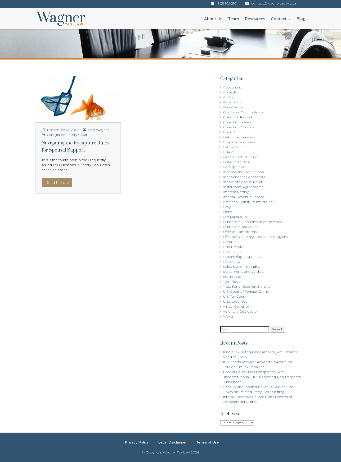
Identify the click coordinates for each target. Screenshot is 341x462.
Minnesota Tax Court (240, 227)
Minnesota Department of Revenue (252, 222)
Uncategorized (235, 301)
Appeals (230, 92)
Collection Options (238, 127)
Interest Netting (236, 192)
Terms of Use (207, 442)
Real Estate (232, 251)
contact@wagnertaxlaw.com (275, 3)
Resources (255, 19)
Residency (231, 261)
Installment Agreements (243, 187)
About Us (213, 19)
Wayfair (229, 316)
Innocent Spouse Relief (242, 182)
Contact (279, 19)
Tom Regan (232, 281)
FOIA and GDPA (236, 162)
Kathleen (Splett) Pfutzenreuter (248, 202)
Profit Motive (234, 247)
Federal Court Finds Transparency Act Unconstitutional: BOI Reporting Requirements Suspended (262, 377)
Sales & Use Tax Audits (241, 266)
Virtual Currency (236, 306)
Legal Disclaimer (172, 442)
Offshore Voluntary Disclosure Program (255, 237)
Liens (227, 212)
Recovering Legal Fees (242, 256)
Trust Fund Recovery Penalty (246, 286)
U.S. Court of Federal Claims (246, 291)
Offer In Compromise (241, 232)
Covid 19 (229, 132)
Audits (228, 97)
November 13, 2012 (62, 130)
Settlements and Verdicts (243, 271)
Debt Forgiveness (238, 137)
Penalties (230, 242)
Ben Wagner (98, 130)
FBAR (228, 152)
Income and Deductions (243, 172)
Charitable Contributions (243, 112)
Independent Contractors (244, 177)
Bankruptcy (232, 102)
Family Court (77, 135)
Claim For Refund (237, 117)
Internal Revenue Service (243, 197)
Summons (232, 276)
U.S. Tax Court (234, 296)
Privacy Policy (137, 442)
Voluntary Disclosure (240, 311)
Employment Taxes (239, 142)
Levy (227, 207)
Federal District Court (240, 157)
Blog (300, 19)
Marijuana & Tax (235, 217)
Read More (57, 182)
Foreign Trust (234, 167)
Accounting (232, 87)
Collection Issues (237, 122)
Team (233, 19)
